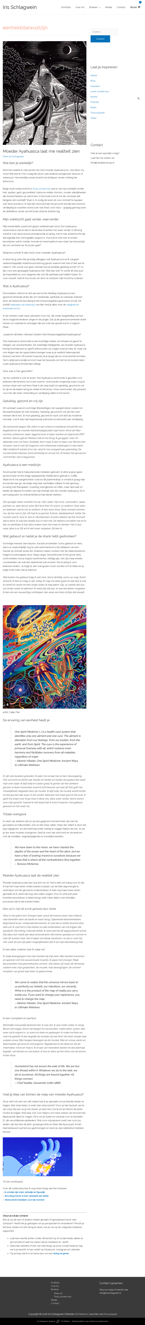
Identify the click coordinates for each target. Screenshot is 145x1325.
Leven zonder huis (100, 92)
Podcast (95, 102)
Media (108, 7)
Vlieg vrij (58, 1293)
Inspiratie (95, 86)
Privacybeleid (111, 1314)
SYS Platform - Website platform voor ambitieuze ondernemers (84, 1321)
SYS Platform (81, 1314)
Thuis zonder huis (42, 188)
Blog (93, 81)
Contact (121, 7)
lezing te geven (61, 1253)
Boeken (93, 7)
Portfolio (66, 7)
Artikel (94, 76)
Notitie (94, 97)
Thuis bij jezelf (98, 113)
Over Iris (80, 7)
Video (94, 118)
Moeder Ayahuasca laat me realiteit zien (41, 151)
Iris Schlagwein (20, 7)
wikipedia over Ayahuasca (24, 304)
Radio (94, 108)
